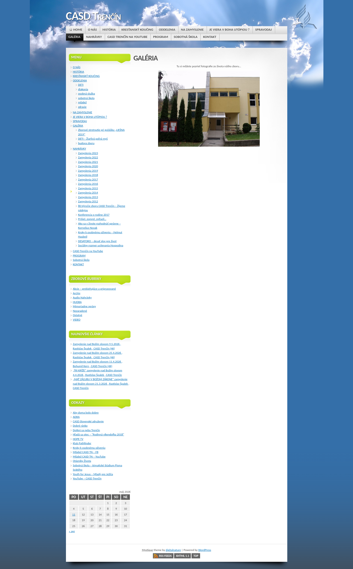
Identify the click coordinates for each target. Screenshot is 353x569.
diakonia (83, 89)
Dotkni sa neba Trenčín (86, 430)
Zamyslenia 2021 (88, 162)
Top (195, 555)
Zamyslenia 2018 (88, 175)
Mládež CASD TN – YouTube (89, 456)
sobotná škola (86, 98)
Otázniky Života (82, 461)
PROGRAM (79, 255)
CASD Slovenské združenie (88, 421)
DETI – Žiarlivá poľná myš (93, 138)
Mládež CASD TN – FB (85, 452)
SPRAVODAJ (80, 121)
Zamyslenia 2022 (88, 157)
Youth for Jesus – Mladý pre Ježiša (93, 474)
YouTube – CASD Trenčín (87, 478)
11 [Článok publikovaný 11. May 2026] (73, 514)
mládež (82, 102)
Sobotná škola (81, 259)
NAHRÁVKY (79, 148)
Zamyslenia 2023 (88, 153)
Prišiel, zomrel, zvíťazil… (92, 219)
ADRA (76, 417)
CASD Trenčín (93, 16)
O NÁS (76, 67)
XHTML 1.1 (182, 555)
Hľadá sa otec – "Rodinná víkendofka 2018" (98, 434)
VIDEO (76, 319)
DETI (81, 84)
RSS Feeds (165, 555)
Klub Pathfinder (82, 443)
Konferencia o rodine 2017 (94, 214)
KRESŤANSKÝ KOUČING (86, 76)
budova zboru (86, 143)
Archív (76, 293)
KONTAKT (78, 264)
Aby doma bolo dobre (86, 412)
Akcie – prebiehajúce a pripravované (94, 288)
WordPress (204, 550)
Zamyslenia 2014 (88, 192)
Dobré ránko (80, 425)
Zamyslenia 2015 (88, 188)
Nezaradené (80, 310)
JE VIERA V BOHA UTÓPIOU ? (90, 116)
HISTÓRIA (78, 71)
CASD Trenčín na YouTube (88, 251)
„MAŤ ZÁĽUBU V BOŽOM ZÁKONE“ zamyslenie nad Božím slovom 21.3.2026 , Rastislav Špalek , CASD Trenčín (101, 383)
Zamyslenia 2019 (88, 170)
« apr (72, 531)
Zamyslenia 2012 (88, 201)
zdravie (82, 107)
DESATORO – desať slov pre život (97, 241)
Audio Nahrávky (82, 297)
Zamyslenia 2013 (88, 197)
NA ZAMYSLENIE (82, 112)
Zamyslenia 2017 (88, 179)
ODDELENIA (80, 80)
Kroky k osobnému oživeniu (89, 447)
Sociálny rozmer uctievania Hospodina (100, 245)
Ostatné (77, 315)
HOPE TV (78, 439)
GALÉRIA (78, 125)
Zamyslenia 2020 (88, 166)
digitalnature (173, 550)
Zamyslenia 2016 (88, 183)
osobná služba (86, 93)
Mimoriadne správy (84, 306)
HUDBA (77, 302)
